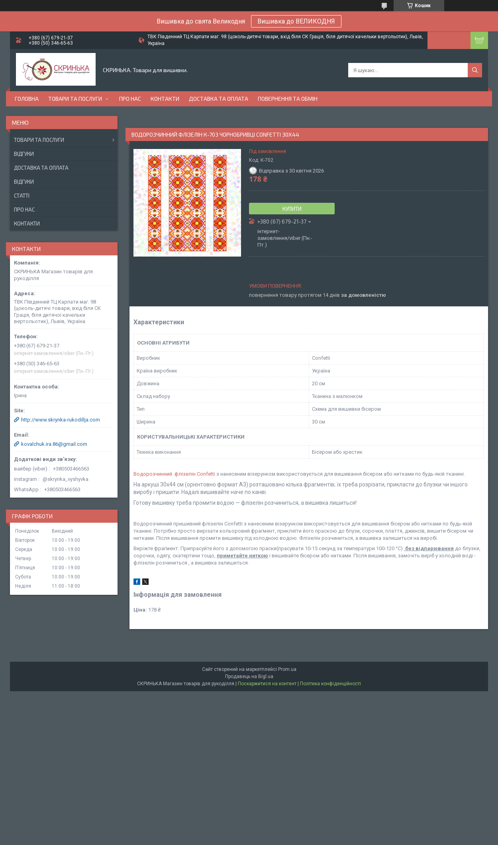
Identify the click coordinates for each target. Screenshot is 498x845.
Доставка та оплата (218, 98)
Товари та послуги (75, 98)
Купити (292, 209)
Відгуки (24, 154)
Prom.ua (287, 669)
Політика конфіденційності (330, 683)
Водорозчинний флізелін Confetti (174, 474)
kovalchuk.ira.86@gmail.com (54, 444)
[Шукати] (475, 70)
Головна (27, 98)
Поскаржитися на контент (267, 683)
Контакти (165, 98)
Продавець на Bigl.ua (249, 676)
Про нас (130, 98)
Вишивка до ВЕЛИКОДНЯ (296, 21)
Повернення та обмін (288, 98)
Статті (21, 195)
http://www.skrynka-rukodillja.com (60, 420)
